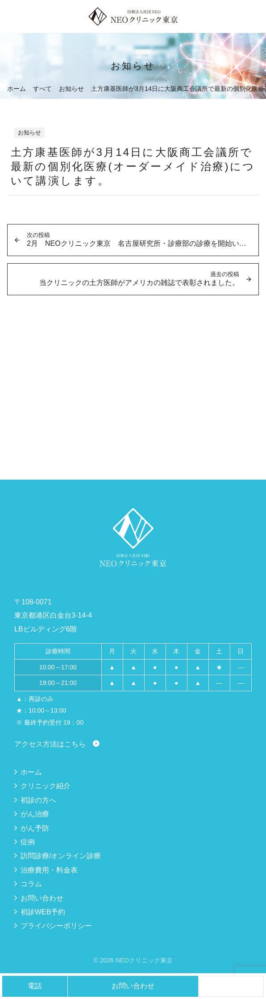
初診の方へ (38, 800)
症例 (28, 842)
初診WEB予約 (43, 912)
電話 (35, 986)
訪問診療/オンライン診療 (61, 856)
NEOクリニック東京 (143, 960)
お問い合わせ (42, 898)
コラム (31, 884)
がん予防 (35, 828)
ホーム (31, 772)
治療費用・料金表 (49, 870)
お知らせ (29, 132)
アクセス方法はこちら (50, 744)
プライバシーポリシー (56, 926)
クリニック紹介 (46, 786)
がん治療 (35, 814)
